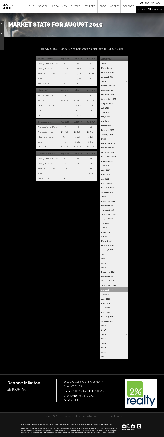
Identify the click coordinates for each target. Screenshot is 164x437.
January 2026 (107, 77)
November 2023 (108, 205)
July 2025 (105, 108)
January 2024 (107, 192)
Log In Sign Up (150, 9)
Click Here (77, 399)
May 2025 (105, 117)
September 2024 (108, 157)
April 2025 (105, 121)
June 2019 (105, 299)
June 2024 (105, 170)
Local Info (59, 6)
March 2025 (106, 126)
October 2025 (107, 94)
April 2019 (105, 308)
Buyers (75, 6)
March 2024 (106, 183)
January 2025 (107, 134)
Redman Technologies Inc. (90, 416)
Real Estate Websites (67, 416)
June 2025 (105, 112)
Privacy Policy (108, 416)
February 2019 (107, 316)
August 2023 (107, 219)
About (114, 6)
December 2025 (108, 86)
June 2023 (105, 227)
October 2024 (107, 152)
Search (43, 6)
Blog (102, 6)
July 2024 (105, 165)
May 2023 (105, 232)
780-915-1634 (149, 3)
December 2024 (108, 143)
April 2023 (105, 236)
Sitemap (118, 416)
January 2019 (107, 321)
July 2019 (105, 294)
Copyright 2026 (50, 416)
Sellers (90, 6)
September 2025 (108, 99)
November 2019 (108, 276)
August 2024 (107, 161)
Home (30, 6)
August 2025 (107, 103)
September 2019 (108, 285)
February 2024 (107, 188)
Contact (128, 6)
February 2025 (107, 130)
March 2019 (106, 312)
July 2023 (105, 223)
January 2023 (107, 250)
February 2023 (107, 245)
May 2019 (105, 303)
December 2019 (108, 272)
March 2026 (106, 68)
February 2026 (107, 72)
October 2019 (107, 281)
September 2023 (108, 214)
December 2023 (108, 201)
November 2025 (108, 90)
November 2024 (108, 148)
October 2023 (107, 210)
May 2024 (105, 174)
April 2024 (105, 179)
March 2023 (106, 241)
